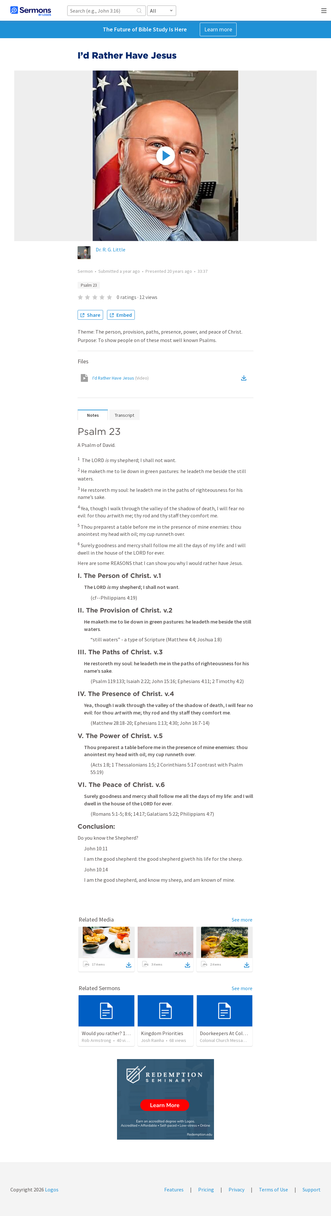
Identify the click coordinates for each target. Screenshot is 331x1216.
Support (312, 1189)
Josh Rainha (152, 1040)
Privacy (236, 1189)
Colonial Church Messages (225, 1040)
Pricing (206, 1189)
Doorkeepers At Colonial (227, 1033)
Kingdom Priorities (162, 1033)
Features (174, 1189)
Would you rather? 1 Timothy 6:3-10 (121, 1033)
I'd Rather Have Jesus (120, 378)
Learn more (218, 29)
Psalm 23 (89, 285)
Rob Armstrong (96, 1040)
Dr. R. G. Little (110, 249)
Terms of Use (273, 1189)
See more (242, 919)
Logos (51, 1189)
